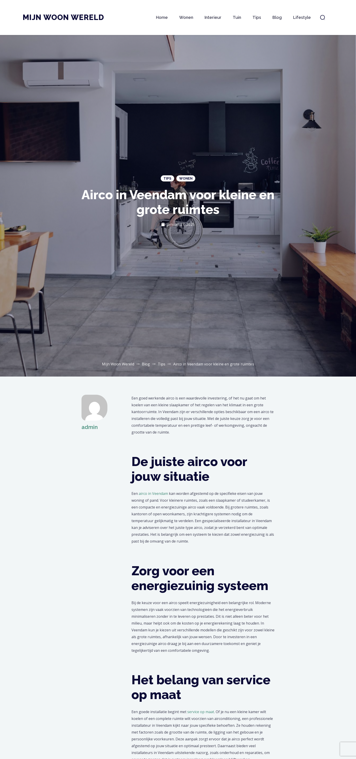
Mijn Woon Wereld (63, 17)
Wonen (186, 17)
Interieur (213, 17)
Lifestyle (302, 17)
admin (90, 427)
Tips (256, 17)
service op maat (200, 711)
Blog (277, 17)
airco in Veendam (153, 493)
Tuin (237, 17)
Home (162, 17)
